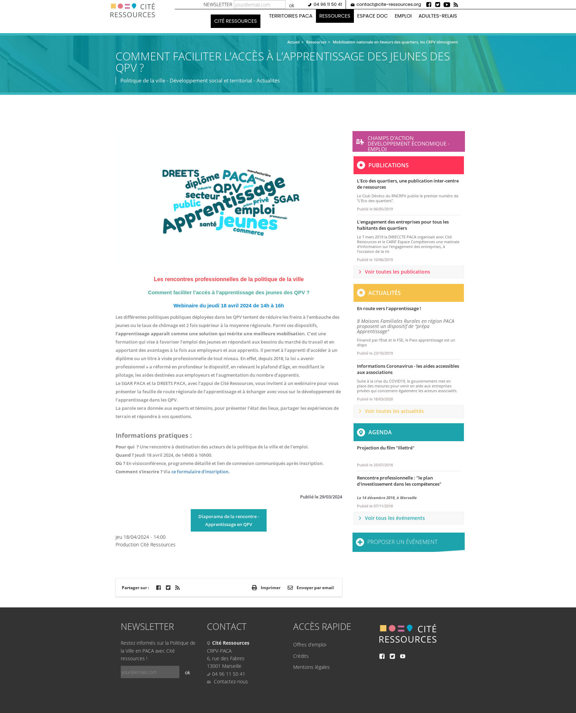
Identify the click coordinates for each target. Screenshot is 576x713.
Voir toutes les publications (397, 271)
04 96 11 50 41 (328, 4)
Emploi (403, 15)
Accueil (293, 41)
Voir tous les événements (395, 518)
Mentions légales (311, 667)
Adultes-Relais (438, 15)
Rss (455, 4)
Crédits (301, 656)
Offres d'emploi (309, 644)
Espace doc (372, 15)
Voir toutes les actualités (394, 411)
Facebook (429, 4)
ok (291, 5)
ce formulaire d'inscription (199, 471)
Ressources (334, 15)
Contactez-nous (227, 681)
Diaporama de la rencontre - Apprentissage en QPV (228, 520)
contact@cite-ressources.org (389, 4)
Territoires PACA (290, 15)
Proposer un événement (402, 542)
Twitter (438, 4)
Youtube (447, 4)
